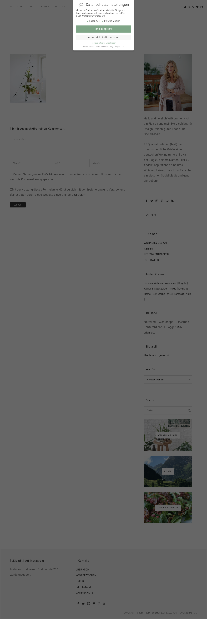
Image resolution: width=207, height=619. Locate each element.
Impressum (119, 46)
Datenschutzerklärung (105, 46)
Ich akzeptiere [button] (103, 28)
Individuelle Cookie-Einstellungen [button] (103, 43)
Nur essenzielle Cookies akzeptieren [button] (103, 37)
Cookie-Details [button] (89, 46)
